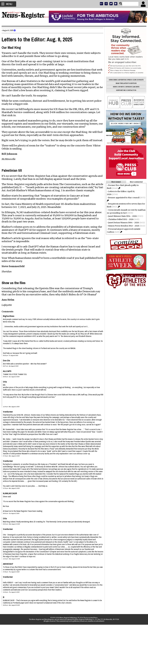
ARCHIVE (135, 87)
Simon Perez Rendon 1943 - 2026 (122, 226)
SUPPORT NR (119, 90)
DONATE (139, 80)
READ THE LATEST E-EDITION (125, 83)
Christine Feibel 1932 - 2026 (119, 219)
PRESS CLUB (130, 80)
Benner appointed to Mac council (122, 197)
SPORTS (120, 87)
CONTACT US (130, 90)
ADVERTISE (121, 80)
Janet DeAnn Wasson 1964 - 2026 (122, 222)
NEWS (114, 87)
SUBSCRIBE (112, 80)
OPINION (127, 87)
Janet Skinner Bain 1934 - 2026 (121, 216)
